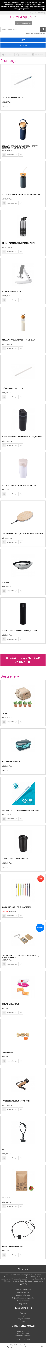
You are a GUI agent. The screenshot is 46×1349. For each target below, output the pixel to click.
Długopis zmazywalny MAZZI (14, 97)
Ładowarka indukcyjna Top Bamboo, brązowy (22, 534)
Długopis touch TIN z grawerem (16, 907)
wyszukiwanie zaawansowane (36, 33)
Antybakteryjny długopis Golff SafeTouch (21, 810)
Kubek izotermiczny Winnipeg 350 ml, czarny (22, 437)
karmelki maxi (8, 1052)
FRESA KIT (6, 1198)
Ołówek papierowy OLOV (12, 388)
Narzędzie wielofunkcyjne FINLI (16, 1101)
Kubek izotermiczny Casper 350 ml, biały (19, 485)
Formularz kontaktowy (23, 1289)
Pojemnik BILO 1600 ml (11, 762)
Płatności (23, 1313)
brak (3, 106)
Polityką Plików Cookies (20, 4)
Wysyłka (23, 1316)
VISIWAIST (6, 582)
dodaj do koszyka (12, 154)
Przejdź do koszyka (23, 23)
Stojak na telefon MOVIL (13, 291)
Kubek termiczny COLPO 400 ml (15, 858)
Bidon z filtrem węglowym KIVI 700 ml (18, 243)
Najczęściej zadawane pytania (23, 1298)
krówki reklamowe (10, 1004)
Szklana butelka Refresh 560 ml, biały (18, 340)
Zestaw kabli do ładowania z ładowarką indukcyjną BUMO (20, 956)
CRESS (4, 713)
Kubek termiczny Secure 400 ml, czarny (19, 631)
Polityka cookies (23, 1301)
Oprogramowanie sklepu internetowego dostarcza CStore (26, 1347)
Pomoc (23, 1322)
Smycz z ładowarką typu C (14, 1246)
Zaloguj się (33, 13)
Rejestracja (42, 13)
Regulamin (23, 1304)
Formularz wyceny (23, 1292)
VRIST (4, 1149)
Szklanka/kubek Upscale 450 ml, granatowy (21, 194)
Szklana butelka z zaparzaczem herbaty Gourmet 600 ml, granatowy (20, 147)
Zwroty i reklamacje (23, 1295)
